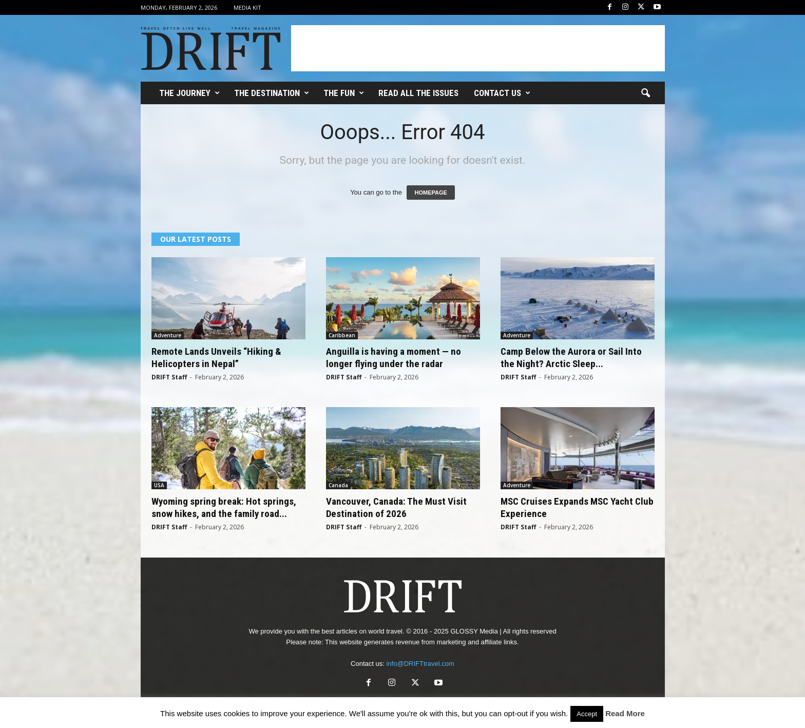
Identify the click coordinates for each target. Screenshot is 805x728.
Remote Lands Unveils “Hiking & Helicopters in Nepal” (216, 358)
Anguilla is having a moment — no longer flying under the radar (393, 358)
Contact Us (502, 93)
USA (159, 485)
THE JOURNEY (189, 93)
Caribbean (342, 335)
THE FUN (343, 93)
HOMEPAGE (430, 192)
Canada (338, 485)
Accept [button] (587, 714)
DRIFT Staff (169, 377)
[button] (645, 93)
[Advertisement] (478, 48)
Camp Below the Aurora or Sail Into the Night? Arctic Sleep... (571, 358)
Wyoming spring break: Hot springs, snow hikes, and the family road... (223, 507)
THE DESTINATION (271, 93)
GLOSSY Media (473, 631)
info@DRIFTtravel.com (420, 663)
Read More (625, 713)
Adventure (167, 335)
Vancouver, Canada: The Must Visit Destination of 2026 (396, 507)
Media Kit (247, 7)
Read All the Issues (418, 93)
